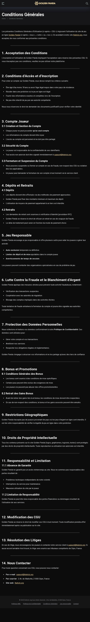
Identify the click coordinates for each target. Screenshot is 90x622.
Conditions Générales (50, 604)
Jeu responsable (65, 604)
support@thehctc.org (62, 155)
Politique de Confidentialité (32, 604)
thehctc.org (77, 35)
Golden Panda (14, 35)
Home (4, 18)
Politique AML (16, 604)
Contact (76, 604)
